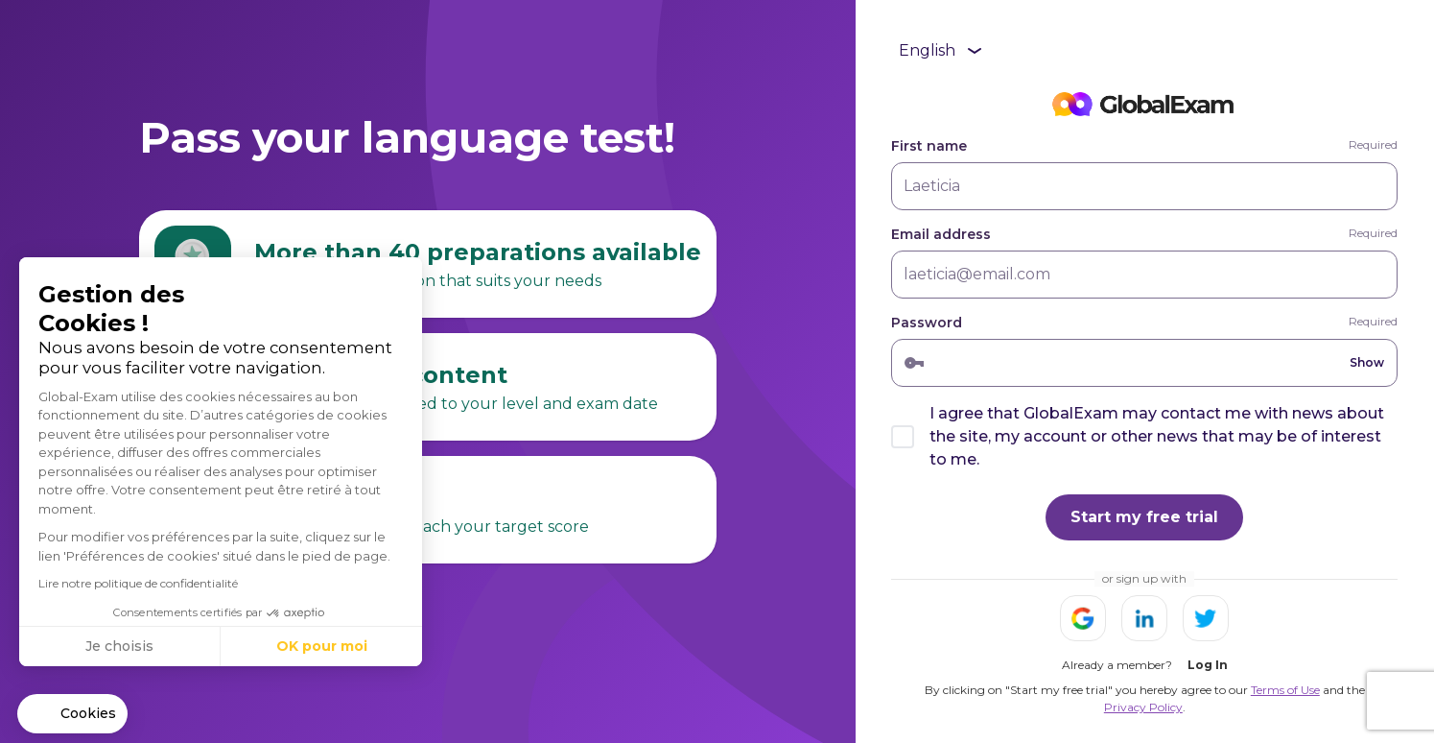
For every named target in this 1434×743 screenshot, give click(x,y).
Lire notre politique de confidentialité (138, 583)
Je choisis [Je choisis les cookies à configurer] (119, 646)
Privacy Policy (1143, 707)
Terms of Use (1285, 690)
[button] (72, 714)
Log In (1207, 665)
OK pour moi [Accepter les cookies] (321, 646)
